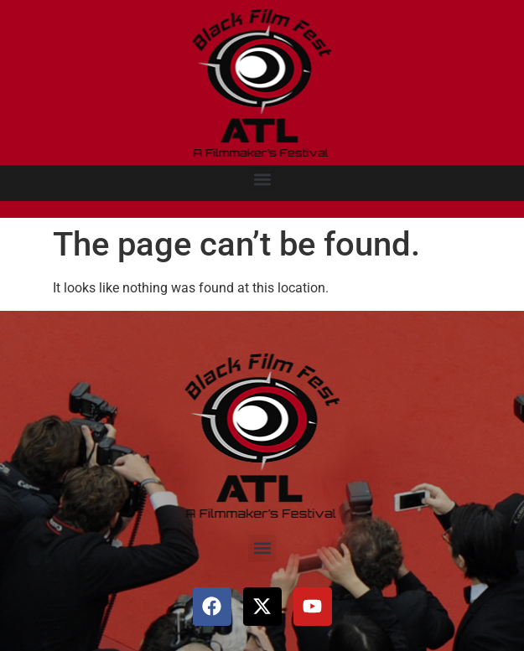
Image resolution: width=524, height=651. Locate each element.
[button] (262, 179)
